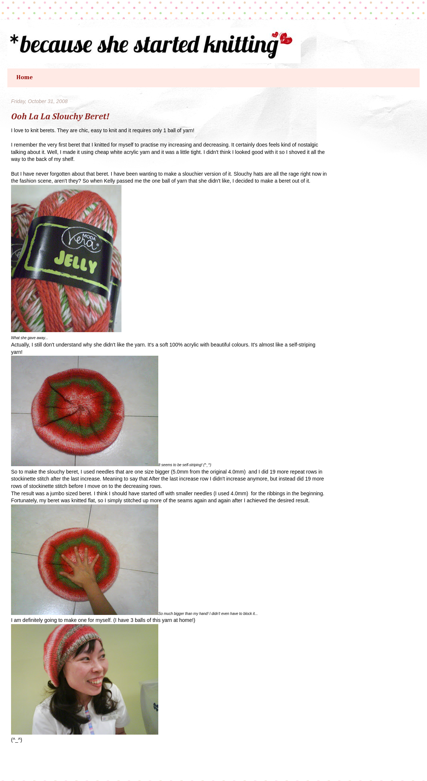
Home (24, 78)
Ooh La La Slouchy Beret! (60, 116)
